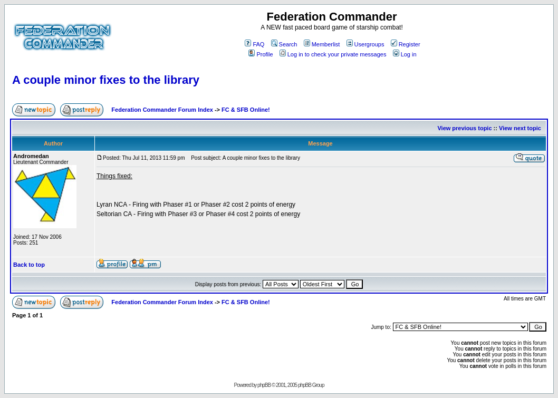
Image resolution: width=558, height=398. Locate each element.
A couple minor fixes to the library (105, 79)
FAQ (254, 44)
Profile (260, 54)
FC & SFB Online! (246, 109)
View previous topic (464, 128)
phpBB (264, 385)
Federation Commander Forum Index (162, 109)
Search (284, 44)
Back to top (29, 264)
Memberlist (322, 44)
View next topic (520, 128)
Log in (405, 54)
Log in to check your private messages (333, 54)
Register (405, 44)
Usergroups (365, 44)
